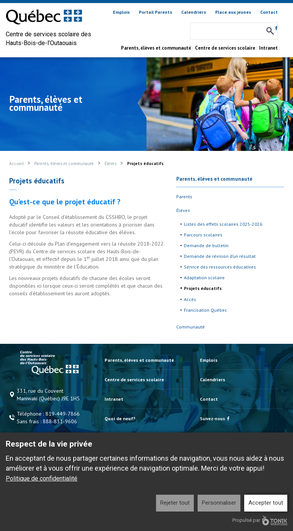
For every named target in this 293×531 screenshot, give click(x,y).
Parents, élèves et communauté (156, 48)
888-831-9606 (60, 421)
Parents (184, 196)
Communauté (190, 327)
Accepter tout (265, 502)
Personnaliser (219, 502)
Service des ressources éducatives (220, 267)
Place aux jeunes (233, 12)
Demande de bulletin (206, 245)
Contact (269, 12)
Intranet (268, 48)
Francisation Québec (205, 310)
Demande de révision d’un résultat (220, 256)
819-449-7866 (62, 413)
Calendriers (193, 12)
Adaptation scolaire (204, 277)
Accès (190, 299)
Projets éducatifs (203, 288)
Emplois (121, 12)
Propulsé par (259, 520)
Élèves (110, 163)
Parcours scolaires (203, 235)
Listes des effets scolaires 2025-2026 (223, 224)
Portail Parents (155, 12)
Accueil (16, 163)
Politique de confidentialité (41, 478)
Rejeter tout (175, 502)
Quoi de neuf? (262, 65)
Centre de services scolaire (225, 48)
